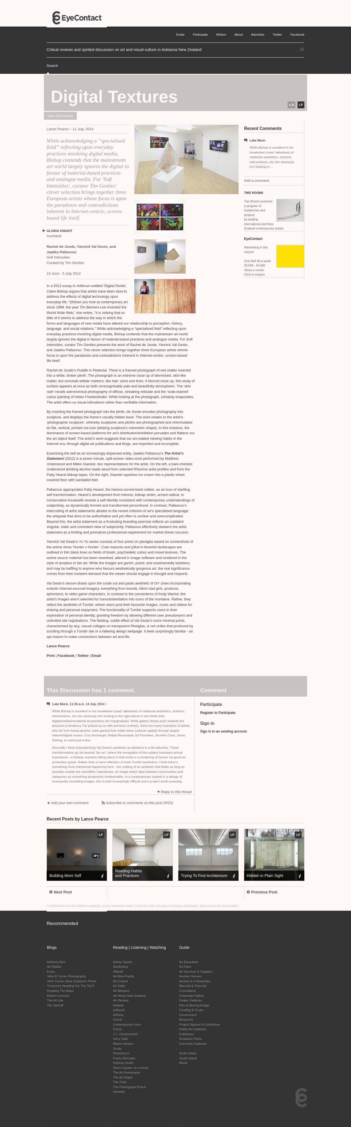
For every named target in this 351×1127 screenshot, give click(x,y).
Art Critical (120, 981)
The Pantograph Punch (129, 1087)
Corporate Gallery (191, 995)
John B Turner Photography (66, 976)
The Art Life (55, 1000)
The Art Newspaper (126, 1072)
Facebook (66, 656)
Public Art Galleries (192, 1029)
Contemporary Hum (127, 1024)
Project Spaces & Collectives (199, 1024)
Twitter (83, 656)
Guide (180, 34)
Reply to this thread (176, 792)
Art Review (121, 1000)
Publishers (186, 1034)
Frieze (117, 1029)
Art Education (188, 962)
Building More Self (65, 875)
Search (52, 66)
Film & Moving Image (194, 1005)
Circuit (117, 1019)
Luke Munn (257, 140)
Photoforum (121, 1053)
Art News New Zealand (129, 995)
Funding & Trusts (191, 1010)
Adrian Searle (122, 962)
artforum (119, 1010)
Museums (186, 1019)
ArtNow (118, 1015)
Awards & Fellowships (194, 981)
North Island (187, 1053)
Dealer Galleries (190, 1000)
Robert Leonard (58, 995)
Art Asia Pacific (123, 976)
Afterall (118, 971)
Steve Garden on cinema (130, 1067)
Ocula (117, 1048)
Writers (221, 34)
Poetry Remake (124, 1058)
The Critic (120, 1082)
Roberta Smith (123, 1062)
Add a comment (256, 180)
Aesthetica (120, 966)
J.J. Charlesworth (125, 1034)
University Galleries (193, 1043)
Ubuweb (119, 1091)
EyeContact (77, 17)
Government (188, 1015)
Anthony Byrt (56, 962)
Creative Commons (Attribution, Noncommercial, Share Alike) (198, 905)
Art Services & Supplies (196, 971)
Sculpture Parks (190, 1038)
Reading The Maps (60, 990)
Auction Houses (190, 976)
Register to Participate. (218, 713)
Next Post (60, 892)
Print (51, 656)
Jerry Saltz (120, 1038)
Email (96, 656)
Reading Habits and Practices (128, 873)
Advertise (258, 34)
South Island (188, 1058)
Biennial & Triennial (192, 985)
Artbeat (118, 1005)
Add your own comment (70, 803)
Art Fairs (185, 966)
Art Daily (119, 985)
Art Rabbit (54, 966)
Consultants (187, 990)
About (238, 34)
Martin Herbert (123, 1043)
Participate (200, 34)
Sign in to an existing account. (224, 731)
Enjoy (51, 971)
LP (301, 104)
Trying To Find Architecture (204, 875)
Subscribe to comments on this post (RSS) (139, 803)
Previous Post (262, 892)
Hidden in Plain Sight (265, 875)
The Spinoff (55, 1005)
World (183, 1062)
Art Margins (121, 990)
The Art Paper (123, 1077)
